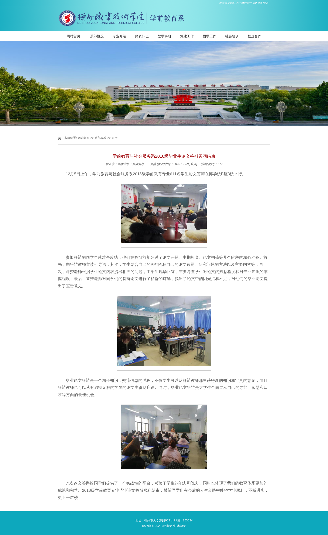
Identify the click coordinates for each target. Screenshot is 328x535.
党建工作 (187, 36)
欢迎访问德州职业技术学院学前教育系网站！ (244, 2)
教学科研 (164, 36)
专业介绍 (119, 36)
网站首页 (73, 36)
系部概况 (97, 36)
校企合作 (254, 36)
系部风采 (101, 138)
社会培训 (232, 36)
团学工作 (209, 36)
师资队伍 (142, 36)
